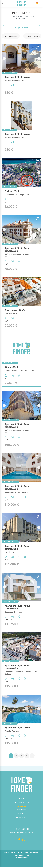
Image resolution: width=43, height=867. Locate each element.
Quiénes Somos (21, 802)
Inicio (21, 799)
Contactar (21, 817)
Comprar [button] (21, 806)
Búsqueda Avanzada (21, 28)
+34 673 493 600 (21, 829)
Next (38, 58)
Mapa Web (25, 855)
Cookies (17, 855)
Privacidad (34, 853)
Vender (21, 814)
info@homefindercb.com (21, 832)
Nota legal (24, 853)
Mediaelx (24, 858)
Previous (4, 58)
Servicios (21, 810)
